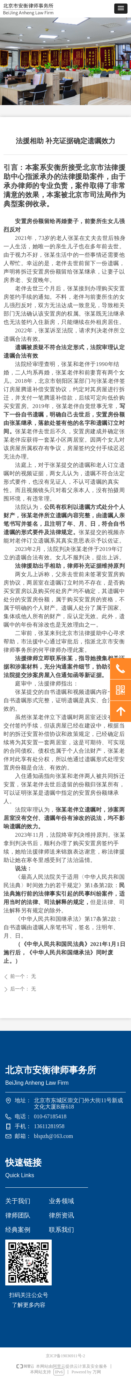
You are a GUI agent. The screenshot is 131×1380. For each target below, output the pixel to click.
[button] (121, 9)
